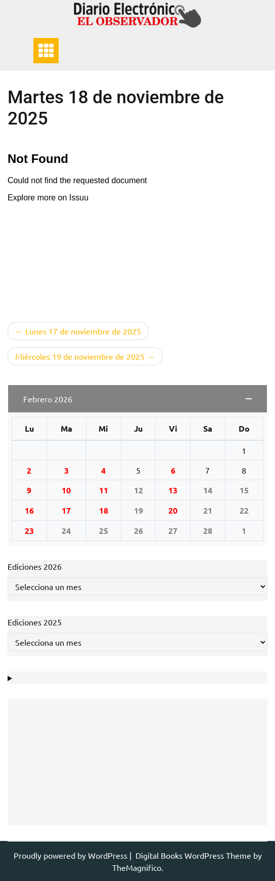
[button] (137, 399)
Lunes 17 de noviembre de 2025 (83, 331)
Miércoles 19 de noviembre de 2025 (80, 356)
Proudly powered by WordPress (71, 855)
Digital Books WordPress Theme (194, 855)
